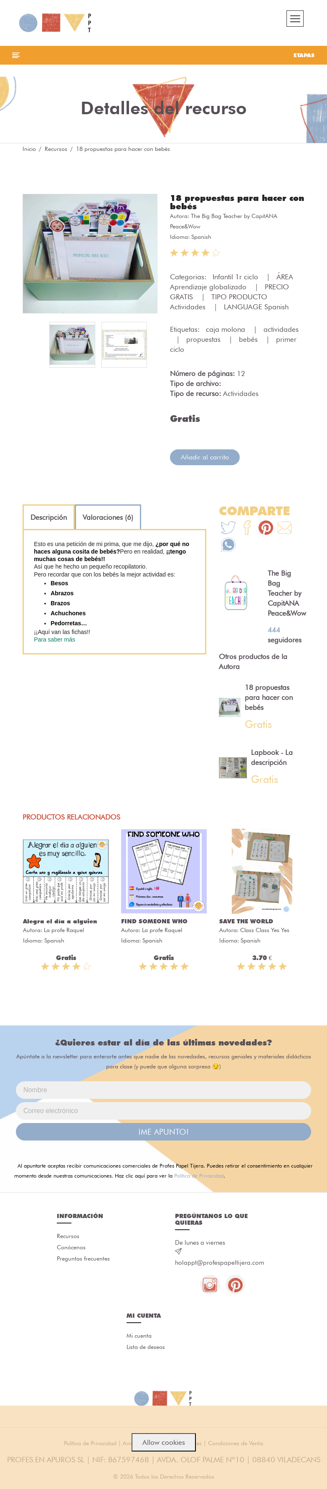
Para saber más (54, 640)
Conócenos (71, 1249)
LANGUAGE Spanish (256, 308)
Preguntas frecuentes (83, 1261)
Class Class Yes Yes (264, 931)
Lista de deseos (146, 1349)
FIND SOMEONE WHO (154, 923)
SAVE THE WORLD (246, 923)
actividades (281, 330)
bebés (249, 340)
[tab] (48, 518)
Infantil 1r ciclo (236, 278)
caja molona (226, 330)
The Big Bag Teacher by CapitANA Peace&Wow (287, 594)
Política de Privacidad (198, 1176)
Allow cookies (163, 1442)
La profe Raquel (64, 931)
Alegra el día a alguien (60, 923)
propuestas (204, 340)
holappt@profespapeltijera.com (219, 1264)
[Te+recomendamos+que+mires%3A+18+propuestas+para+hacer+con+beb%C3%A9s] (247, 530)
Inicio (29, 150)
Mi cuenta (139, 1338)
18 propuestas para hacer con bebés (237, 203)
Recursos (56, 150)
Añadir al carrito (205, 458)
